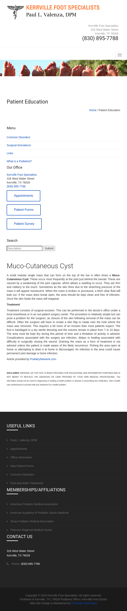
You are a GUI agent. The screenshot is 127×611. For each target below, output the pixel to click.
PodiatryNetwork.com (43, 359)
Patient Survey (24, 223)
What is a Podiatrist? (19, 161)
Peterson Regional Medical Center (29, 529)
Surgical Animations (19, 145)
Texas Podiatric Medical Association (30, 521)
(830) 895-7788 (16, 186)
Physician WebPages (84, 603)
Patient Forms (23, 209)
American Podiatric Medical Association (32, 504)
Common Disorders (18, 137)
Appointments (23, 195)
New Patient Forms (20, 466)
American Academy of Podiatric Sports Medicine (38, 512)
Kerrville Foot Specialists (22, 174)
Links (10, 153)
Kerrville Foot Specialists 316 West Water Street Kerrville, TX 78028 (103, 29)
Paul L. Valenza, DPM (22, 440)
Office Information (19, 457)
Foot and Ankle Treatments (25, 483)
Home (92, 110)
